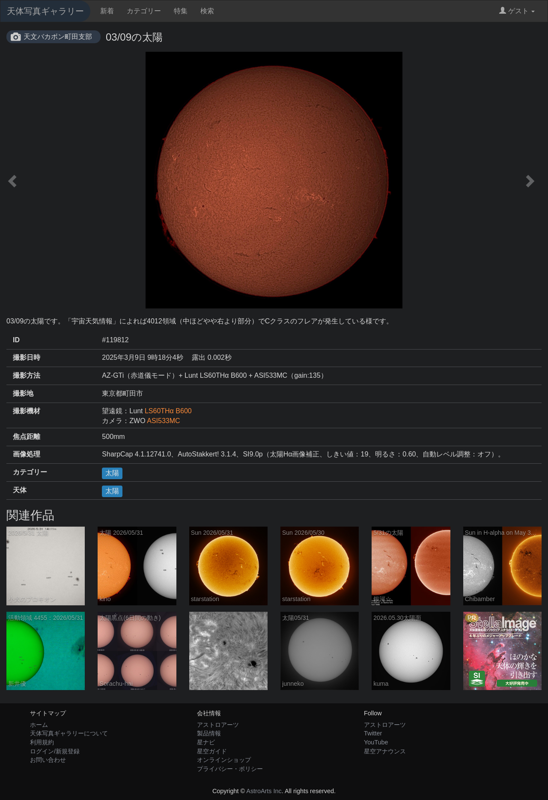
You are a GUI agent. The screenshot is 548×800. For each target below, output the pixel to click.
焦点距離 (26, 436)
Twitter (373, 733)
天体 (20, 490)
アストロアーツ (218, 724)
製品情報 (209, 733)
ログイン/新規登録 (55, 751)
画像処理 (26, 454)
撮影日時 (26, 357)
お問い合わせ (48, 759)
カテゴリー (144, 11)
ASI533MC (163, 420)
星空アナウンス (385, 751)
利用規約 (42, 742)
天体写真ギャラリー (45, 11)
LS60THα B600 (168, 411)
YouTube (376, 742)
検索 (207, 11)
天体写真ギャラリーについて (69, 733)
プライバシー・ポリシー (230, 768)
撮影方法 (26, 375)
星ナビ (206, 742)
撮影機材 (26, 411)
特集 (181, 11)
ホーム (39, 724)
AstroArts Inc (263, 791)
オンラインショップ (224, 759)
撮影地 (23, 393)
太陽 (112, 473)
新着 (107, 11)
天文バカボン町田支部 (58, 36)
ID (16, 340)
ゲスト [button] (517, 11)
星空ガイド (212, 751)
